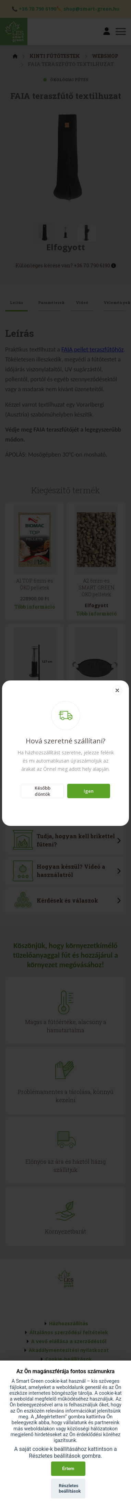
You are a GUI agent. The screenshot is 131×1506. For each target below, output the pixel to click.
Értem (68, 1468)
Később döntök (42, 791)
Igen (89, 791)
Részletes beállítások (70, 1488)
